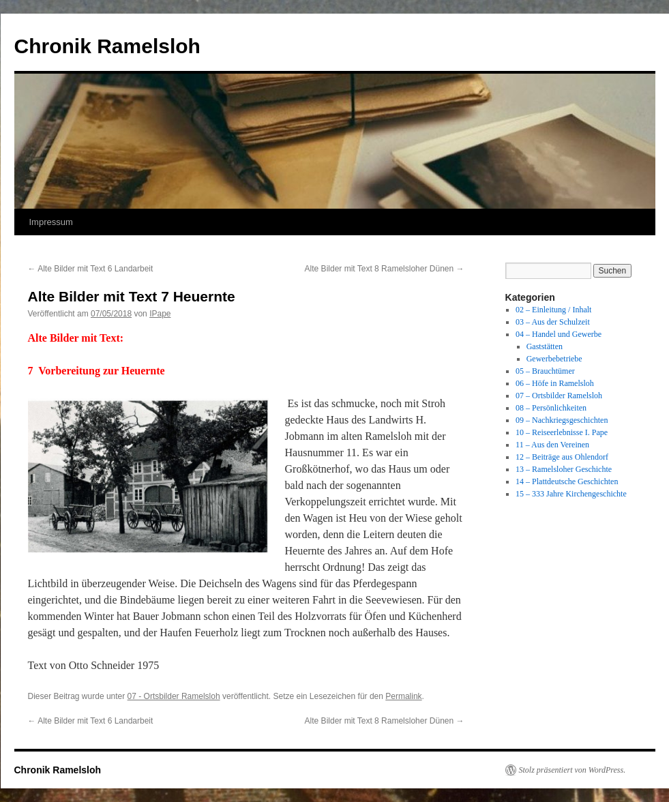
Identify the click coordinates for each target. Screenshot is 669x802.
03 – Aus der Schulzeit (553, 322)
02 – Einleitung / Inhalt (553, 309)
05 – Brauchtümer (545, 371)
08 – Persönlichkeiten (551, 408)
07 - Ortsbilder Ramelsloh (174, 696)
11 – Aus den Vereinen (552, 444)
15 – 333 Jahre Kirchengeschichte (571, 494)
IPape (159, 313)
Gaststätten (544, 346)
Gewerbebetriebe (554, 358)
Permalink (403, 696)
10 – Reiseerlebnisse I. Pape (562, 432)
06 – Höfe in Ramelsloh (555, 383)
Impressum (51, 222)
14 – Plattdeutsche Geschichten (567, 481)
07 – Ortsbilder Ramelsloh (559, 395)
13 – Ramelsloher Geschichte (564, 469)
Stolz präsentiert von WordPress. (572, 770)
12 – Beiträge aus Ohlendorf (562, 457)
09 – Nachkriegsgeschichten (562, 420)
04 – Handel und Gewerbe (558, 334)
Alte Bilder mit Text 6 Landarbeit (90, 268)
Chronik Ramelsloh (107, 46)
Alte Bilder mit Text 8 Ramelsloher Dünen (384, 268)
